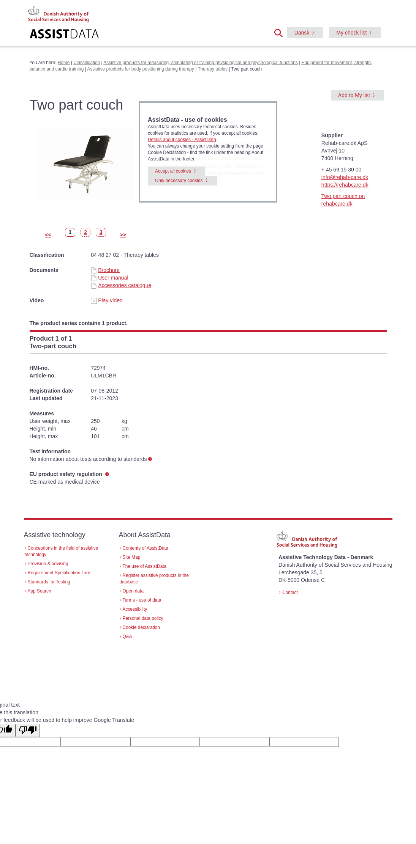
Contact (290, 592)
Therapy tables (213, 69)
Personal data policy (143, 618)
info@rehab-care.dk (344, 177)
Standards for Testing (49, 582)
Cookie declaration (141, 627)
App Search (39, 591)
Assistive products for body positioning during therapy (140, 69)
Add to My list (354, 95)
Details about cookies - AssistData (182, 139)
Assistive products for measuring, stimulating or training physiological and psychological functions (200, 62)
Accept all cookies (173, 171)
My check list (351, 33)
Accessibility (135, 609)
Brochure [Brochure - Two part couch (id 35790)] (105, 270)
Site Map (132, 557)
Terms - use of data (142, 600)
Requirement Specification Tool (59, 572)
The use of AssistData (145, 566)
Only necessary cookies (179, 180)
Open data (133, 591)
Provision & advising (48, 563)
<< (48, 235)
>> (123, 235)
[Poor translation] (28, 730)
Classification (86, 62)
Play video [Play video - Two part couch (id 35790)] (107, 300)
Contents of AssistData (145, 548)
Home (64, 62)
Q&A (127, 636)
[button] (280, 32)
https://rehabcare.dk (345, 185)
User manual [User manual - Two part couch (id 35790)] (109, 278)
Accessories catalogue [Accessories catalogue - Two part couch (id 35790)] (121, 285)
